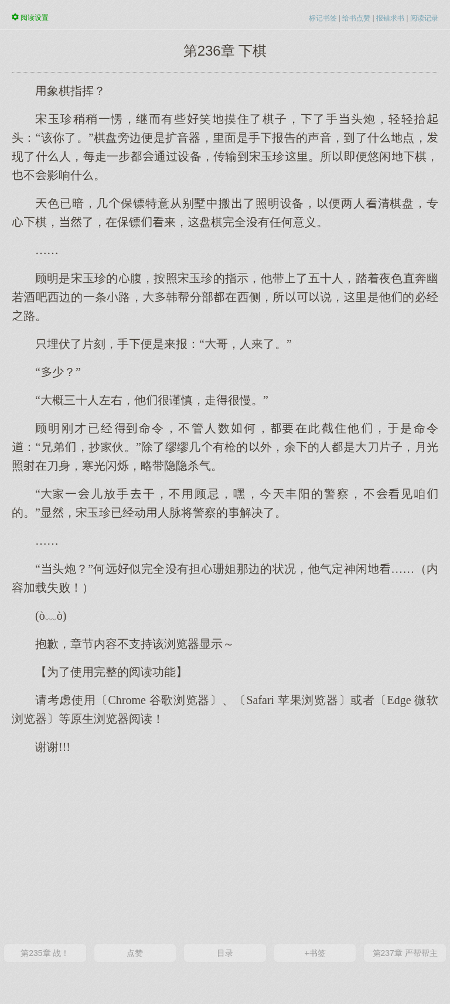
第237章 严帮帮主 (405, 953)
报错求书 (390, 18)
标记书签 (323, 18)
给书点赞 (356, 18)
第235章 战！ (45, 953)
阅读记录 (424, 18)
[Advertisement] (225, 848)
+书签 (314, 953)
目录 (225, 953)
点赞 (135, 953)
